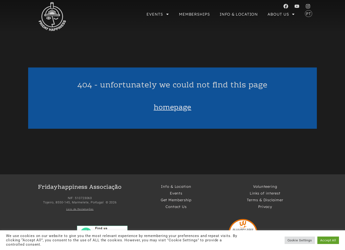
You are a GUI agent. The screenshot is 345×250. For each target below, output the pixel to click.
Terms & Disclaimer (265, 200)
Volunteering (265, 186)
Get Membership (176, 200)
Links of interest (265, 193)
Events (158, 14)
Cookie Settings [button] (300, 240)
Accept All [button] (328, 240)
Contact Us (176, 206)
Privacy (265, 206)
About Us (281, 14)
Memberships (194, 14)
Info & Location (239, 14)
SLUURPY (239, 230)
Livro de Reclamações (80, 209)
